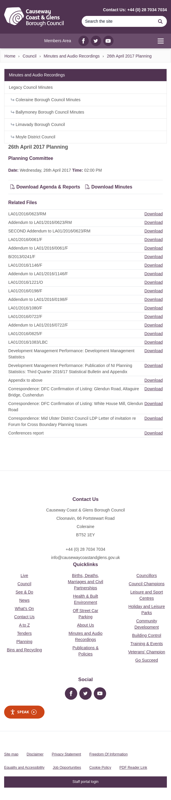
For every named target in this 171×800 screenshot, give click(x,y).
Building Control (146, 635)
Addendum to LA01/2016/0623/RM (40, 222)
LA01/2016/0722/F (25, 316)
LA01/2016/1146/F (25, 265)
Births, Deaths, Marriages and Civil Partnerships (85, 581)
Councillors (147, 575)
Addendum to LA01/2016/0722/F (38, 325)
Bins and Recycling (24, 649)
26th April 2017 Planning (129, 56)
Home (9, 56)
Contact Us (24, 616)
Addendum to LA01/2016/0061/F (38, 248)
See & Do (24, 592)
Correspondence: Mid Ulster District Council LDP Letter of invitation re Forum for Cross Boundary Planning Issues (72, 421)
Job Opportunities (67, 767)
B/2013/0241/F (21, 256)
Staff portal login (85, 782)
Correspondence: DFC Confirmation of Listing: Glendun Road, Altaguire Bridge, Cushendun (73, 391)
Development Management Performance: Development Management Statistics (71, 353)
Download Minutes (108, 186)
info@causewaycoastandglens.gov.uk (85, 557)
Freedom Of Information (108, 754)
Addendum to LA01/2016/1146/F (38, 273)
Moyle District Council (33, 137)
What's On (24, 608)
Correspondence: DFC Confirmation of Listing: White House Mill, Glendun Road (75, 406)
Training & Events (146, 643)
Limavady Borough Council (38, 124)
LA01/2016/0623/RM (27, 214)
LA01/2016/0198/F (25, 290)
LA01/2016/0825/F (25, 333)
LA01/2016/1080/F (25, 308)
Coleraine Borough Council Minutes (45, 99)
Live (24, 575)
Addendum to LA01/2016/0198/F (38, 299)
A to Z (24, 625)
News (24, 600)
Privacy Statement (66, 754)
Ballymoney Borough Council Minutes (47, 112)
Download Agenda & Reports (45, 186)
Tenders (24, 633)
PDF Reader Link (133, 767)
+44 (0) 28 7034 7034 (85, 549)
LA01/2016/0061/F (25, 239)
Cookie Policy (100, 767)
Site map (11, 754)
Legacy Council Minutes (31, 87)
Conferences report (26, 433)
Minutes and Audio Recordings (72, 56)
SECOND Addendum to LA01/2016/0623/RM (49, 231)
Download (153, 214)
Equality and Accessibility (24, 767)
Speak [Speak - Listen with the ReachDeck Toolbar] (23, 712)
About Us (85, 625)
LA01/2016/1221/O (25, 282)
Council (30, 56)
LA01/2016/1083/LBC (28, 342)
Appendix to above (25, 380)
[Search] (118, 21)
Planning (24, 641)
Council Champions (147, 583)
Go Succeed (146, 660)
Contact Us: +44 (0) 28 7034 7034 (135, 9)
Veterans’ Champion (146, 652)
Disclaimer (35, 754)
